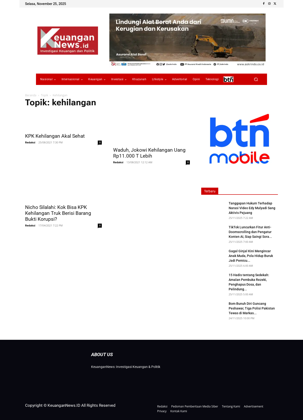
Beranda (30, 95)
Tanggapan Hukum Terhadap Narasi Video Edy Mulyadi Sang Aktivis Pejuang (252, 208)
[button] (255, 79)
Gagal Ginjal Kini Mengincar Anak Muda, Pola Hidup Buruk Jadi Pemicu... (251, 255)
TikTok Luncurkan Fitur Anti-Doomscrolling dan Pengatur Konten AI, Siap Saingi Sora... (250, 232)
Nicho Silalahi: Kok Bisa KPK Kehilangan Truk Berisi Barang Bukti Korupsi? (58, 213)
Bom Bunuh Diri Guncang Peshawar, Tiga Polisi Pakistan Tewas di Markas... (252, 308)
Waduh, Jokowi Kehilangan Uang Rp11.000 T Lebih (149, 153)
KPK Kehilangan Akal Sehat (55, 136)
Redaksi (30, 142)
